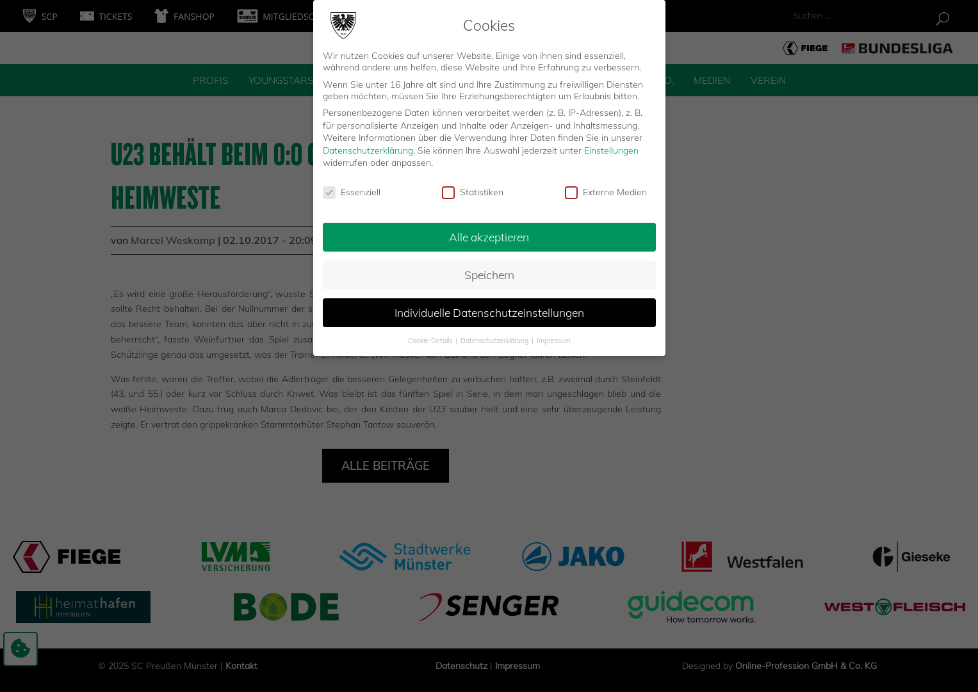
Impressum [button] (554, 335)
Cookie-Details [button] (431, 335)
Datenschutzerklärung (368, 145)
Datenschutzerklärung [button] (495, 335)
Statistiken (472, 187)
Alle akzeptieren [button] (489, 232)
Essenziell (351, 187)
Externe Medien (606, 187)
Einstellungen (611, 145)
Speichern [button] (489, 269)
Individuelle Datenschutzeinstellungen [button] (489, 307)
